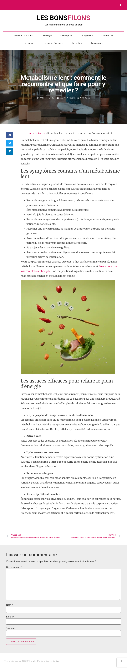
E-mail (10, 617)
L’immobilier (107, 35)
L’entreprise (66, 35)
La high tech (87, 35)
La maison (77, 43)
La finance (29, 43)
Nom (9, 605)
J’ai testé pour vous (23, 35)
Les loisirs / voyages (53, 43)
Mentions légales (44, 661)
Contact (56, 661)
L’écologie (46, 35)
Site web (10, 628)
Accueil (32, 133)
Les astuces (97, 43)
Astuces (85, 98)
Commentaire (14, 567)
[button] (9, 135)
